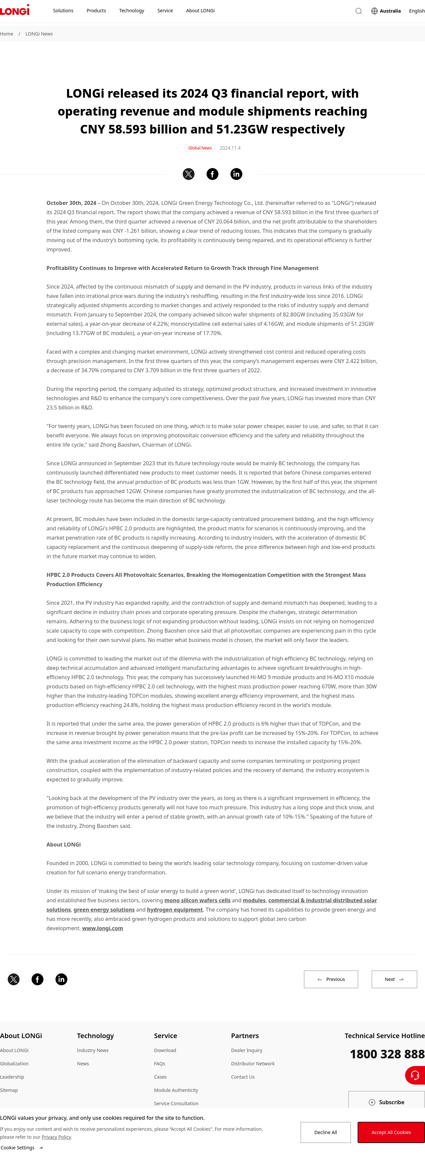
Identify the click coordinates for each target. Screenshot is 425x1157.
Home (6, 34)
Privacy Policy (56, 1137)
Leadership (12, 1055)
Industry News (93, 1029)
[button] (359, 13)
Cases (160, 1055)
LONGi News (39, 34)
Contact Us (243, 1055)
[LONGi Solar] (14, 13)
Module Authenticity (176, 1069)
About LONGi (14, 1029)
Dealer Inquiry (246, 1029)
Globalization (14, 1042)
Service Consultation (176, 1082)
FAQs (159, 1042)
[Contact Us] (415, 1075)
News (83, 1042)
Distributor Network (253, 1042)
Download (165, 1029)
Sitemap (9, 1069)
